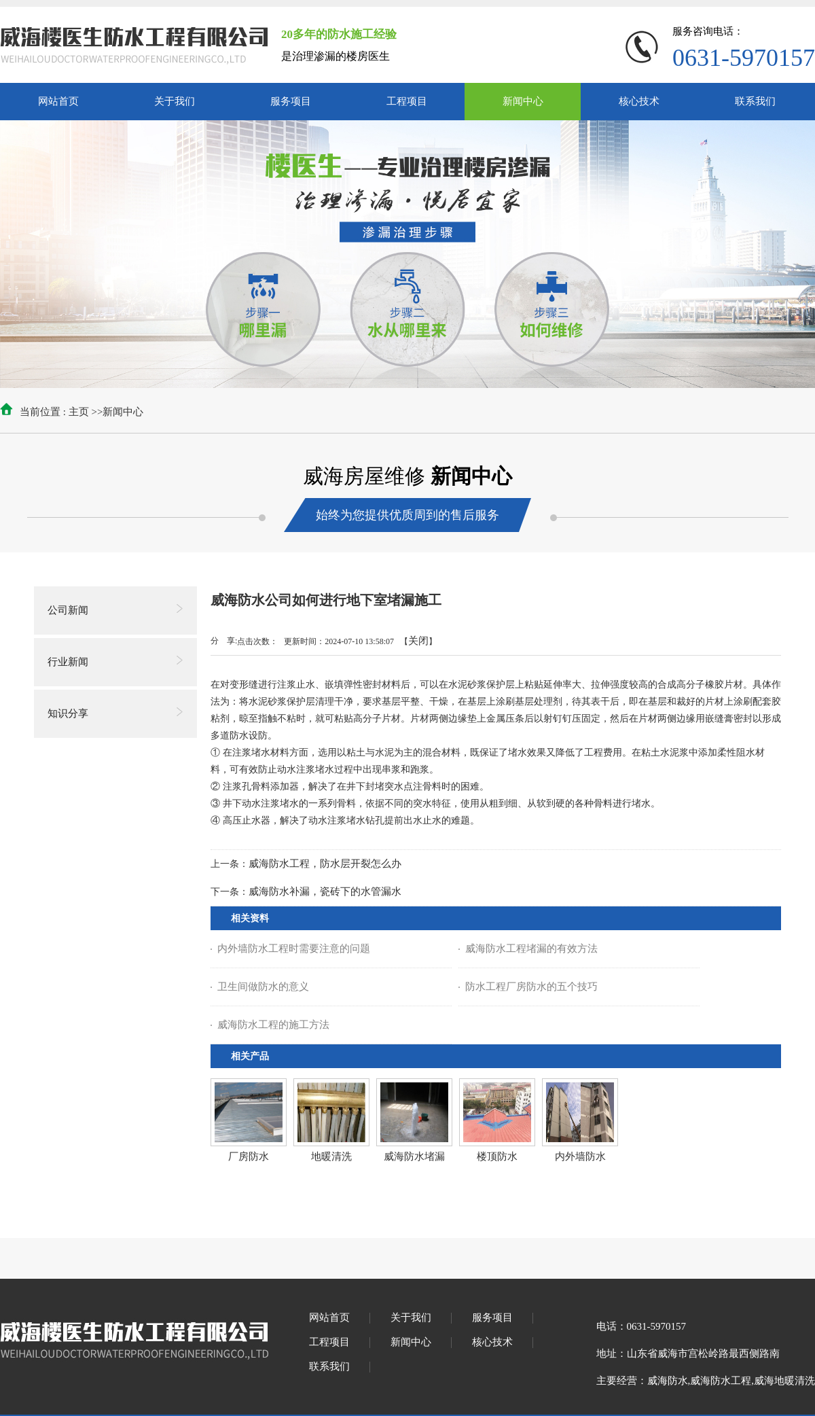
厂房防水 (248, 1156)
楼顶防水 (497, 1156)
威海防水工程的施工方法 (273, 1024)
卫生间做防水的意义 (263, 986)
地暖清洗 (331, 1156)
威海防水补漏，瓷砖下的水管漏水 (325, 891)
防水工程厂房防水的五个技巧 (531, 986)
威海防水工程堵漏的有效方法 (531, 948)
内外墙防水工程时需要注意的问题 (293, 948)
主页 (79, 411)
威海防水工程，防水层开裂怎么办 (325, 863)
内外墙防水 (580, 1156)
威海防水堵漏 (414, 1156)
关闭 (418, 640)
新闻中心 (123, 411)
